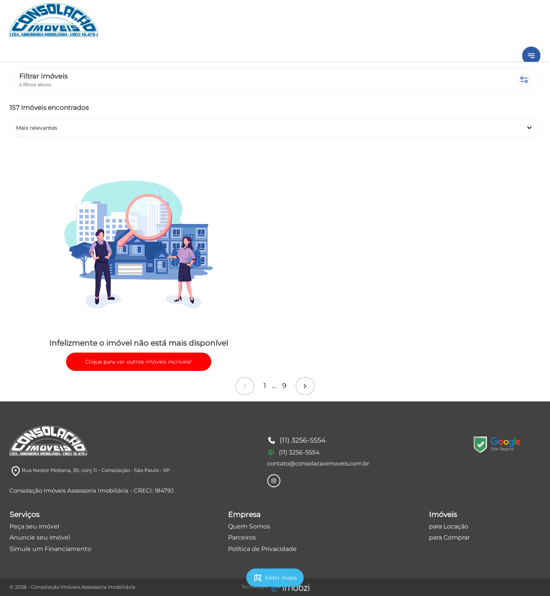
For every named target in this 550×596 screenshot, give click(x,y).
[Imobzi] (275, 587)
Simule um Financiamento (50, 549)
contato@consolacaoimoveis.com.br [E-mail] (318, 463)
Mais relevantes (275, 127)
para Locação (448, 526)
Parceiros (242, 537)
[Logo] (48, 441)
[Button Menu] (531, 56)
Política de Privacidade (262, 549)
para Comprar (449, 537)
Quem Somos (249, 526)
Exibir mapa (275, 577)
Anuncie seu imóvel (40, 537)
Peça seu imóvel (34, 526)
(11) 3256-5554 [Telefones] (296, 441)
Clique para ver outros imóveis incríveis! (138, 361)
